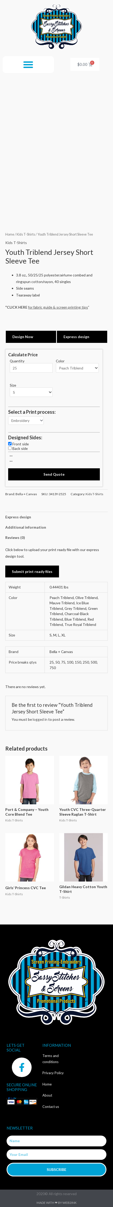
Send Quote (54, 474)
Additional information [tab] (25, 527)
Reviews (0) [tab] (15, 537)
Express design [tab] (18, 517)
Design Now (22, 336)
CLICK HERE (17, 307)
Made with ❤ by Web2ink (57, 1203)
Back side (20, 448)
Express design (76, 336)
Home (9, 234)
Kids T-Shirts (26, 234)
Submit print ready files (32, 571)
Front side (20, 444)
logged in (40, 719)
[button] (28, 64)
